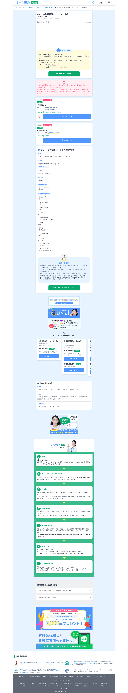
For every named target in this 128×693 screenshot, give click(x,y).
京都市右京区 (83, 397)
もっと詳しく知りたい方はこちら (64, 287)
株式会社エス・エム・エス (39, 662)
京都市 (39, 7)
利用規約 (45, 676)
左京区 (79, 389)
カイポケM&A (64, 688)
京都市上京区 (54, 397)
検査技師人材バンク (55, 683)
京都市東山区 (51, 399)
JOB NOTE (95, 683)
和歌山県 (71, 389)
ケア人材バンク (58, 686)
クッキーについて (90, 676)
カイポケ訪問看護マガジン (102, 686)
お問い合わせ (79, 676)
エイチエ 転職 (21, 686)
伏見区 (39, 406)
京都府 (30, 7)
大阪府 (52, 389)
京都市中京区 (64, 397)
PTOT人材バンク (105, 683)
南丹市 (59, 399)
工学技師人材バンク (67, 683)
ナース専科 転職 (19, 7)
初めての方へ (22, 676)
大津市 (39, 397)
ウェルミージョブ (32, 686)
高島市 (45, 397)
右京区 (52, 406)
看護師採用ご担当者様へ (34, 676)
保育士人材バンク (88, 686)
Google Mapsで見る (44, 166)
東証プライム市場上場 (52, 662)
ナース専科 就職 (22, 683)
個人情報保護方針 (54, 676)
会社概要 (64, 676)
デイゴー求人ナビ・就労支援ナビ (73, 686)
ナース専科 (31, 683)
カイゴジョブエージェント (45, 686)
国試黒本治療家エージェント (82, 683)
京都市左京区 (49, 7)
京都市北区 (73, 397)
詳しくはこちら (67, 116)
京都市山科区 (41, 399)
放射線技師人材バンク (42, 683)
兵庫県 (58, 389)
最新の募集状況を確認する (63, 74)
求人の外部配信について (103, 676)
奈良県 (65, 389)
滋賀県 (45, 389)
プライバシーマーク (104, 670)
